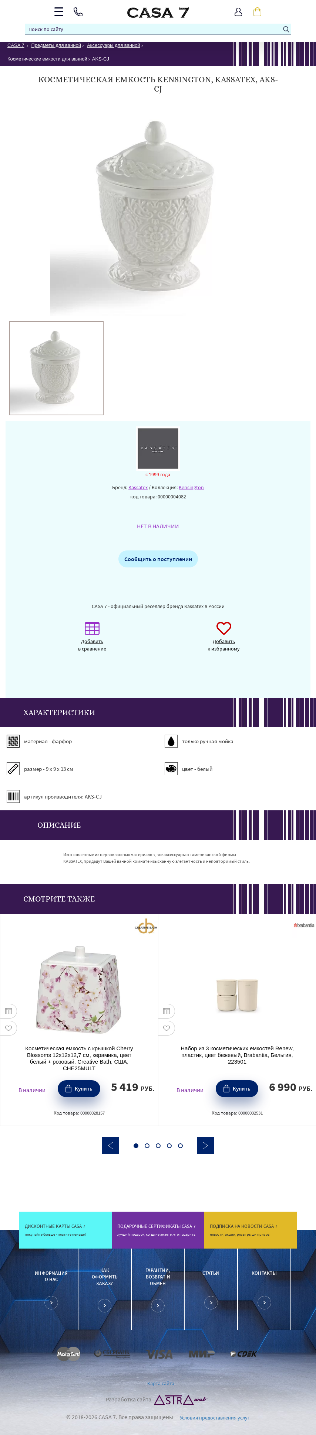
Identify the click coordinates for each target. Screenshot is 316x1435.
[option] (56, 368)
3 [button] (158, 1145)
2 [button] (147, 1145)
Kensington (191, 487)
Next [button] (205, 1145)
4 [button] (169, 1145)
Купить (84, 1088)
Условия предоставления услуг (215, 1417)
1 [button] (136, 1145)
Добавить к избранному (224, 640)
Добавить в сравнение (92, 640)
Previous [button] (110, 1145)
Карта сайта (160, 1383)
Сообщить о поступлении (158, 559)
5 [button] (180, 1145)
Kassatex (138, 487)
